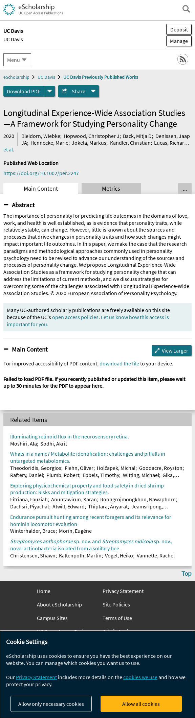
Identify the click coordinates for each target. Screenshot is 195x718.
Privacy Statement (123, 591)
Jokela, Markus (89, 142)
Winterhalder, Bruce (33, 530)
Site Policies (116, 604)
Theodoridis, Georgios (35, 467)
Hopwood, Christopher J (92, 136)
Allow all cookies (141, 703)
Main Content (41, 188)
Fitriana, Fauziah (29, 499)
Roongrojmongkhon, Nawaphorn (138, 499)
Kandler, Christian (130, 142)
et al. (8, 149)
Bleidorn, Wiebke (40, 136)
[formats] (49, 91)
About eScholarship (59, 604)
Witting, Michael (141, 475)
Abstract (23, 205)
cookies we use (140, 677)
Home (43, 591)
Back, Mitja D (137, 136)
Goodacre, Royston (160, 467)
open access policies (75, 317)
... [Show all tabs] (185, 188)
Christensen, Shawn (33, 555)
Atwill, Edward (68, 506)
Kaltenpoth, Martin (80, 555)
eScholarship (16, 77)
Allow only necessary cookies (51, 703)
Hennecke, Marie (49, 142)
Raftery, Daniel (26, 475)
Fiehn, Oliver (79, 467)
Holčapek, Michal (116, 467)
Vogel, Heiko (119, 555)
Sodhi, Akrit (53, 443)
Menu (13, 59)
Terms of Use (117, 618)
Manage (177, 41)
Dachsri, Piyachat (29, 506)
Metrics (111, 188)
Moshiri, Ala (23, 443)
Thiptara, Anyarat (108, 506)
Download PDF (23, 91)
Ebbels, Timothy (101, 475)
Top (186, 573)
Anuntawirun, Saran (74, 499)
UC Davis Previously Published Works (100, 77)
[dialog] (97, 674)
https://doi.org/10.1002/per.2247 (41, 173)
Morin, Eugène (75, 530)
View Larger (175, 350)
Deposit (179, 29)
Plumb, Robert (62, 475)
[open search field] (186, 8)
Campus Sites (52, 618)
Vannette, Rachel (156, 555)
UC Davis (13, 39)
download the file (119, 363)
